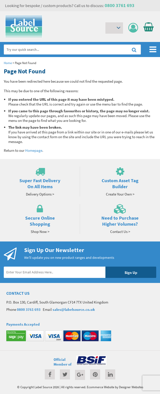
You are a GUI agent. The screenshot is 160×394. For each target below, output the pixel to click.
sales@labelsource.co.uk (74, 309)
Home (8, 63)
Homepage (33, 150)
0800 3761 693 (119, 5)
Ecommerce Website (100, 387)
